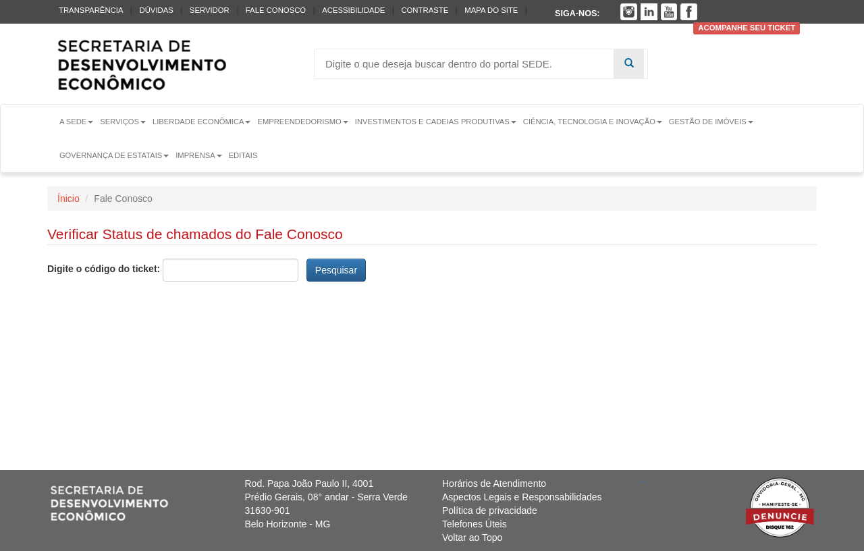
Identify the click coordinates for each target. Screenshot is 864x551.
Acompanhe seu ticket (746, 28)
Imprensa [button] (198, 155)
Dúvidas (156, 10)
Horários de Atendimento (494, 483)
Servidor (210, 10)
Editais (243, 155)
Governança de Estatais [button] (114, 155)
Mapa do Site (491, 10)
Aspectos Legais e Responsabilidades (522, 497)
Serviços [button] (123, 121)
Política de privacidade (489, 510)
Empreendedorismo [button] (302, 121)
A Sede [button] (76, 121)
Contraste (424, 10)
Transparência (91, 10)
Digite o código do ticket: (103, 268)
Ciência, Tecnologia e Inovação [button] (592, 121)
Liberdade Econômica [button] (202, 121)
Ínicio (68, 198)
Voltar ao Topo (472, 537)
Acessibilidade (353, 10)
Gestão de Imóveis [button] (711, 121)
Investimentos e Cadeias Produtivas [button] (435, 121)
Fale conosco (276, 10)
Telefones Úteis (474, 524)
